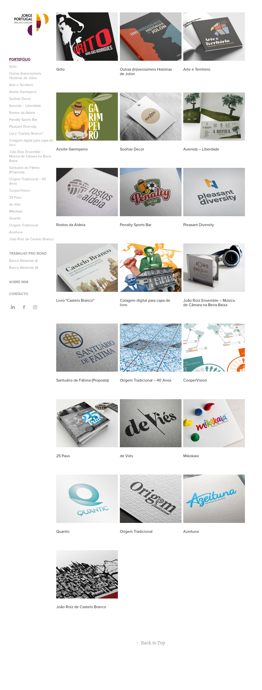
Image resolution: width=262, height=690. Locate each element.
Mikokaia (15, 211)
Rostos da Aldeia (22, 112)
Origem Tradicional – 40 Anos (27, 181)
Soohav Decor (20, 98)
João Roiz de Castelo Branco (31, 239)
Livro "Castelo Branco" (26, 133)
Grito (13, 66)
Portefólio (19, 59)
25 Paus (15, 197)
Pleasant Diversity (22, 126)
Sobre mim (18, 281)
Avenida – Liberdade (25, 105)
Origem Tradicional (23, 225)
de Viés (15, 204)
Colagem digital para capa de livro (31, 142)
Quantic (15, 218)
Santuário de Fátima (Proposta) (24, 170)
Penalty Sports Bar (23, 119)
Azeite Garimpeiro (23, 91)
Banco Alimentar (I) (23, 260)
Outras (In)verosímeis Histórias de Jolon (25, 75)
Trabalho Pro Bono (28, 253)
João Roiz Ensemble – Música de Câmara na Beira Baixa (30, 156)
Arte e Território (21, 84)
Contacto (18, 293)
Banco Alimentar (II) (23, 267)
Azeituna (16, 232)
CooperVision (19, 190)
